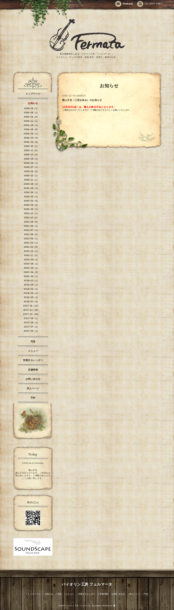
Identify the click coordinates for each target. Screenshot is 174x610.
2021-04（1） (31, 239)
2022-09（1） (31, 184)
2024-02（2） (31, 142)
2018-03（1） (31, 298)
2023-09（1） (31, 159)
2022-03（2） (31, 205)
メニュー (33, 351)
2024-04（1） (31, 134)
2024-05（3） (31, 130)
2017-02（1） (31, 331)
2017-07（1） (31, 327)
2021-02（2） (31, 247)
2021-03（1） (31, 243)
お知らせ (33, 103)
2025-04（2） (31, 117)
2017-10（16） (31, 314)
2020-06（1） (31, 268)
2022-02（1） (31, 209)
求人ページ (33, 389)
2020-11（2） (31, 256)
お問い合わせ (33, 379)
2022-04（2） (31, 201)
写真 (33, 342)
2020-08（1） (31, 264)
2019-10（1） (31, 281)
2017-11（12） (31, 310)
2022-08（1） (31, 188)
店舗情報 (33, 370)
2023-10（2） (31, 155)
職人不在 (33, 470)
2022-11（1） (31, 180)
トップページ (33, 94)
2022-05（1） (31, 197)
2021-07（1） (31, 230)
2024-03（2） (31, 138)
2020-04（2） (31, 272)
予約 (33, 398)
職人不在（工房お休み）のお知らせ (82, 100)
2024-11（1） (31, 121)
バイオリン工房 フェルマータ (87, 585)
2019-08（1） (31, 285)
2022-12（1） (31, 176)
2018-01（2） (31, 302)
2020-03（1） (31, 277)
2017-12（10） (31, 306)
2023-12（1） (31, 146)
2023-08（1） (31, 163)
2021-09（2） (31, 222)
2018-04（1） (31, 293)
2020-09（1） (31, 260)
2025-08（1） (31, 113)
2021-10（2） (31, 218)
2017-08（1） (31, 323)
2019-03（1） (31, 289)
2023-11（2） (31, 151)
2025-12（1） (31, 109)
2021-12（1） (31, 214)
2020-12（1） (31, 251)
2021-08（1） (31, 226)
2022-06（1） (31, 193)
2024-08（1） (31, 125)
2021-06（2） (31, 235)
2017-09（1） (31, 319)
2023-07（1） (31, 167)
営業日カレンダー (33, 360)
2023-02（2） (31, 172)
